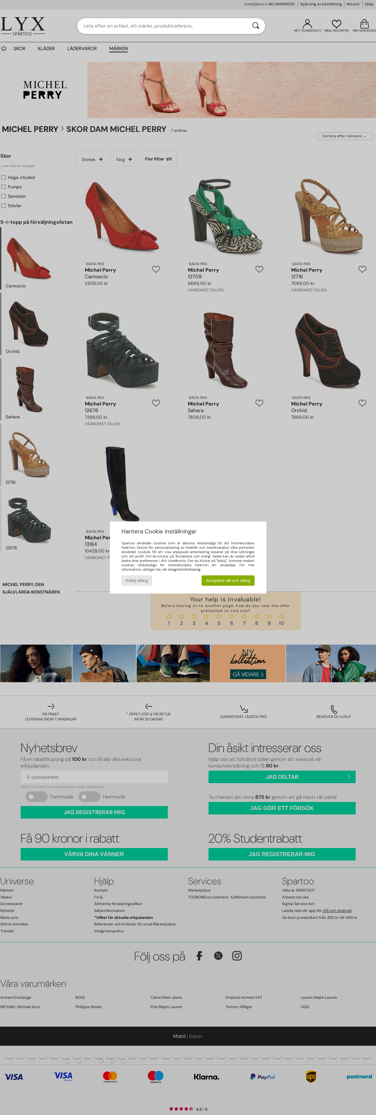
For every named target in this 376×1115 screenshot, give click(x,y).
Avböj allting (137, 580)
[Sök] (256, 26)
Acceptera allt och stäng (228, 580)
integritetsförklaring (184, 569)
